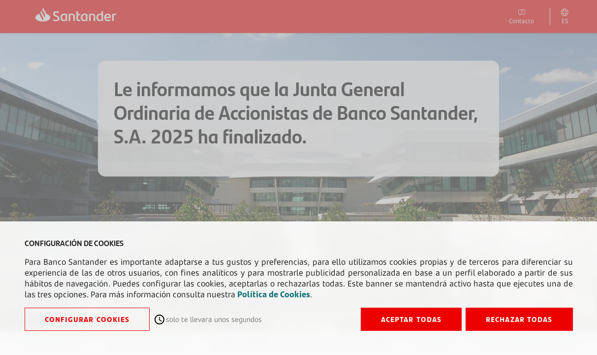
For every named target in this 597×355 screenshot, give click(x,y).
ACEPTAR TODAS (411, 319)
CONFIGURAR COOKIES (87, 319)
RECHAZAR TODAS (519, 319)
